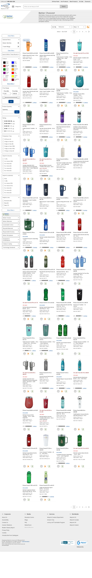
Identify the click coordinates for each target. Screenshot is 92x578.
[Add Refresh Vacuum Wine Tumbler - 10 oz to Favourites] (75, 105)
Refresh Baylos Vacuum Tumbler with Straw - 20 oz (46, 166)
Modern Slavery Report (8, 528)
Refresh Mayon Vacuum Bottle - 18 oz (64, 379)
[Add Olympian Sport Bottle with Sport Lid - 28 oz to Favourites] (58, 429)
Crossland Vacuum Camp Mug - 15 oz (30, 239)
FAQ (26, 522)
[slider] (4, 98)
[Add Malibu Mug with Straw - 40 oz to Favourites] (24, 70)
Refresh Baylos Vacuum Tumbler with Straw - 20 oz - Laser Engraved (47, 418)
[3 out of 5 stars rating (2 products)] (11, 126)
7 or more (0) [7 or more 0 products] (7, 168)
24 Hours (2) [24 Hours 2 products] (7, 139)
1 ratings (51, 103)
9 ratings (34, 316)
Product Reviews (29, 527)
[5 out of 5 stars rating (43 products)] (11, 121)
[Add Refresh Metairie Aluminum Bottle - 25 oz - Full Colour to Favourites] (75, 391)
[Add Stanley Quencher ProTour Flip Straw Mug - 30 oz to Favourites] (75, 283)
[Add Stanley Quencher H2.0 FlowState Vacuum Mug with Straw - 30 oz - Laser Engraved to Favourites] (24, 179)
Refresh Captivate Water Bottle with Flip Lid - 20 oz (29, 490)
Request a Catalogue (30, 530)
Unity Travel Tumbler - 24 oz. (47, 91)
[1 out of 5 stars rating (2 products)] (11, 131)
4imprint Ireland (74, 525)
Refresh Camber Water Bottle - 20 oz (47, 237)
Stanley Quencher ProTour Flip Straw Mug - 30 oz (81, 274)
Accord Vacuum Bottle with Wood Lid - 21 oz (46, 377)
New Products (74, 1)
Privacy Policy (6, 530)
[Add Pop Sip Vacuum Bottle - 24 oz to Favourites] (41, 140)
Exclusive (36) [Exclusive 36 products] (8, 200)
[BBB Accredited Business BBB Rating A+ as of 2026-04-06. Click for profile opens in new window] (67, 543)
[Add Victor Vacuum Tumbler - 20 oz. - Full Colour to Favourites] (41, 466)
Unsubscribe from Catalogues (10, 535)
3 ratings (67, 247)
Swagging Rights (29, 533)
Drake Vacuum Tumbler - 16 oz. (30, 129)
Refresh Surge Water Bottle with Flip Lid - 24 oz (30, 453)
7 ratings (51, 247)
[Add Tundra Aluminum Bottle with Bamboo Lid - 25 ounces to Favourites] (75, 179)
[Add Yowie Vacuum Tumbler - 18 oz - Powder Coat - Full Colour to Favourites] (24, 353)
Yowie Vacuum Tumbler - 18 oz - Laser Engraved (47, 342)
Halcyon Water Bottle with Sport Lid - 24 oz (63, 235)
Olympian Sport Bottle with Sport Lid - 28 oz (63, 413)
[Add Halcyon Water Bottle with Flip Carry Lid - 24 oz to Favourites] (58, 319)
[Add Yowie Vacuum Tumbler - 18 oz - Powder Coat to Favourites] (58, 105)
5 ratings (34, 210)
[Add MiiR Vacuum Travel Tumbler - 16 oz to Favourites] (41, 213)
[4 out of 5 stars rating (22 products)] (11, 123)
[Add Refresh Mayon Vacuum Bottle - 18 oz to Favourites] (58, 391)
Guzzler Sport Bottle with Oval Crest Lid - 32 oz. (30, 92)
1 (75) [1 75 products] (5, 159)
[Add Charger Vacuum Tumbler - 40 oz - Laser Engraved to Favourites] (75, 353)
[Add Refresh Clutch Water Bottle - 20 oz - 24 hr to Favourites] (58, 353)
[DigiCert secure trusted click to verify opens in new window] (82, 543)
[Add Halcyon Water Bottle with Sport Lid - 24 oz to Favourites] (58, 250)
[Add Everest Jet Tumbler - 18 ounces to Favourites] (75, 319)
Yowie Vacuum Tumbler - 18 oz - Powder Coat (64, 93)
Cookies (4, 533)
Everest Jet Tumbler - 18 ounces (79, 305)
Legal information (25, 541)
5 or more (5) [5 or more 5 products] (7, 188)
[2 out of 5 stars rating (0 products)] (11, 128)
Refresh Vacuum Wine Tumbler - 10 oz (78, 94)
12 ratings (34, 67)
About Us (4, 517)
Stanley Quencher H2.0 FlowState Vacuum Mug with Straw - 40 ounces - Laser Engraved (30, 381)
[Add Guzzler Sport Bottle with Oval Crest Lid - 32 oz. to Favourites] (24, 105)
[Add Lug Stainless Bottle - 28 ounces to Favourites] (75, 213)
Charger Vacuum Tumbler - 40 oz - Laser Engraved (81, 342)
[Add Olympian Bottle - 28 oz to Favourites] (58, 283)
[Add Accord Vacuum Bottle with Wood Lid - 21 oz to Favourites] (41, 391)
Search (63, 6)
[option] (7, 62)
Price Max (15, 91)
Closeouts (87, 1)
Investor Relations (7, 525)
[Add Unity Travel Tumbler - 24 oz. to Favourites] (41, 105)
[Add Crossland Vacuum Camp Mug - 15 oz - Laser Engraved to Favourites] (58, 466)
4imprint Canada (74, 520)
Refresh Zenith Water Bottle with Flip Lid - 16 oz (47, 308)
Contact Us (5, 522)
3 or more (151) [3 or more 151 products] (8, 185)
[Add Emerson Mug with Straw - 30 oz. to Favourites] (58, 213)
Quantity (5, 109)
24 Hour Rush (55, 1)
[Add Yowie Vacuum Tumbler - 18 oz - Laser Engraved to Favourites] (41, 353)
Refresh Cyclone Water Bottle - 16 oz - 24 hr (80, 453)
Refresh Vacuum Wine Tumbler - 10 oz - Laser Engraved (28, 416)
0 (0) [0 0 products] (5, 178)
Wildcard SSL (80, 547)
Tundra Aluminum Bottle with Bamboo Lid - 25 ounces (81, 162)
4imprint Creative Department (55, 517)
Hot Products (64, 1)
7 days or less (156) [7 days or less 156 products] (9, 148)
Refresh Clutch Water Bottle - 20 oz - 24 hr (63, 343)
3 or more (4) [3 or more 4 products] (7, 163)
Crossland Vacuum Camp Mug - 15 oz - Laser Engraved (64, 455)
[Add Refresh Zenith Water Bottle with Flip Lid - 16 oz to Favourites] (41, 319)
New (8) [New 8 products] (6, 203)
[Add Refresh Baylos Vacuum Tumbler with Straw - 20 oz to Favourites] (41, 179)
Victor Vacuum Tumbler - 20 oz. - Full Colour (47, 452)
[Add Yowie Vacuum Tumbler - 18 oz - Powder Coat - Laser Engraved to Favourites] (58, 70)
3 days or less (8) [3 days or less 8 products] (8, 144)
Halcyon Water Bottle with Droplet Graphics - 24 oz (29, 272)
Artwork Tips (50, 520)
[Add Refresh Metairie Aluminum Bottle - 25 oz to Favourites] (24, 319)
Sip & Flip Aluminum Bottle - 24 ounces (63, 127)
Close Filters (11, 36)
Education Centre (29, 517)
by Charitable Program (56, 522)
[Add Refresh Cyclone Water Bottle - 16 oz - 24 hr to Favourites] (75, 466)
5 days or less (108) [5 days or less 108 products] (9, 146)
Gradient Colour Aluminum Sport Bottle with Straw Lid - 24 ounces (80, 128)
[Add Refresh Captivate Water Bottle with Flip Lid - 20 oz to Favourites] (24, 499)
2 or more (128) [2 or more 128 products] (8, 161)
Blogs (26, 520)
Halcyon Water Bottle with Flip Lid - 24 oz (81, 235)
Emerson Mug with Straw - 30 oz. (63, 202)
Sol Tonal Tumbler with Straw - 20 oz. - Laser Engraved (64, 163)
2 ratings (34, 103)
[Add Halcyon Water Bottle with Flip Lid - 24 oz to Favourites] (75, 250)
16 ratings (85, 67)
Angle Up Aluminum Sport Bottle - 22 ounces (46, 488)
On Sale (81, 1)
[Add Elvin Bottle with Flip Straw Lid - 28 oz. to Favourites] (41, 283)
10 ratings (34, 247)
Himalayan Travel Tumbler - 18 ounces (30, 200)
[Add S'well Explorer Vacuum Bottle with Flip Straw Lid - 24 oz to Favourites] (75, 429)
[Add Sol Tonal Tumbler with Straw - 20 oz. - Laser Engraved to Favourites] (58, 179)
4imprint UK (73, 522)
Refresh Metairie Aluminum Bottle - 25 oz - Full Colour (80, 378)
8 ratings (51, 67)
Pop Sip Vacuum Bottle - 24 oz (47, 128)
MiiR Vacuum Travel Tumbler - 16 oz (47, 202)
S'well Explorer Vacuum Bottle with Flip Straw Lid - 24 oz (80, 414)
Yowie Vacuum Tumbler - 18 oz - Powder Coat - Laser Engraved (64, 58)
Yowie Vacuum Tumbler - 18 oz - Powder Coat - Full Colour (30, 342)
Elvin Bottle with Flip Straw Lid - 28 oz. (47, 272)
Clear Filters (11, 50)
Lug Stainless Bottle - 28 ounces (79, 200)
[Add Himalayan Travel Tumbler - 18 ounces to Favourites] (24, 213)
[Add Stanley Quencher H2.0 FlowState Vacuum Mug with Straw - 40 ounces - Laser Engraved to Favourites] (24, 391)
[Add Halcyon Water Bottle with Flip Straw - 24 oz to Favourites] (41, 70)
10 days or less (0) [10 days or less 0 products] (9, 151)
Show (75, 27)
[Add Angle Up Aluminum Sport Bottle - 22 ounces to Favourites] (41, 499)
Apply (11, 101)
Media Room (28, 525)
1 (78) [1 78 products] (5, 181)
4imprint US (73, 517)
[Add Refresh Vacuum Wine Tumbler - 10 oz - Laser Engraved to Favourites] (24, 429)
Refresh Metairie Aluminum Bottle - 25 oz (30, 308)
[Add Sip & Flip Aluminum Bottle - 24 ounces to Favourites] (58, 140)
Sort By (54, 27)
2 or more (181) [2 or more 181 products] (8, 183)
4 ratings (85, 247)
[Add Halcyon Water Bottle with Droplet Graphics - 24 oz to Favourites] (24, 283)
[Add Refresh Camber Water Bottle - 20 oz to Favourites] (41, 250)
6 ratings (68, 67)
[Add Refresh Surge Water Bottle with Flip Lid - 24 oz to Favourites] (24, 466)
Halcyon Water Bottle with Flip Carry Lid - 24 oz (64, 305)
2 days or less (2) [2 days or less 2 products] (8, 141)
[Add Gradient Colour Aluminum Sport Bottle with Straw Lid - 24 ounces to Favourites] (75, 140)
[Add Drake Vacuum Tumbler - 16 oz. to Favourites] (24, 140)
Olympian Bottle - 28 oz (62, 271)
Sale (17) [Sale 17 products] (6, 205)
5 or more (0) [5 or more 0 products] (7, 166)
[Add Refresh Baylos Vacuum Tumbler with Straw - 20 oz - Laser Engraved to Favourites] (41, 429)
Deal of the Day (74, 528)
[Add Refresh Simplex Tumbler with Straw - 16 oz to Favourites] (75, 70)
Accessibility (5, 520)
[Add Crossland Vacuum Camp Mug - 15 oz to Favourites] (24, 250)
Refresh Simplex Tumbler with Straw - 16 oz (81, 58)
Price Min (6, 91)
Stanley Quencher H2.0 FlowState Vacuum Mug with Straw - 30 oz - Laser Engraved (30, 167)
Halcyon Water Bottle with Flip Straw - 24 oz (47, 56)
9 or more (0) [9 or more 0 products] (7, 170)
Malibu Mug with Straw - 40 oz (30, 55)
